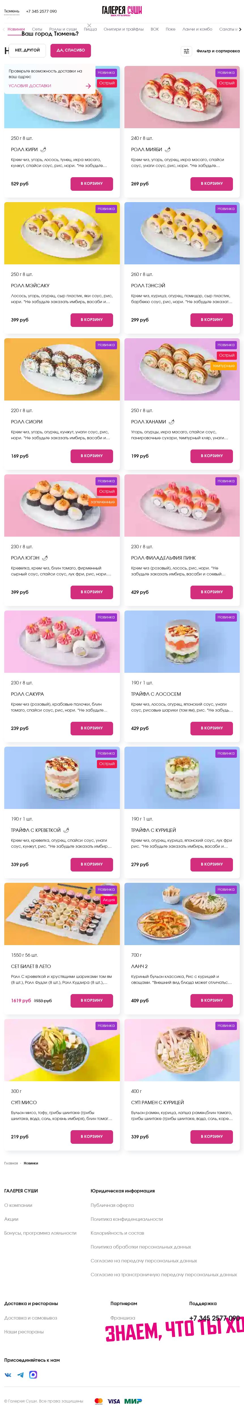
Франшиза (123, 1318)
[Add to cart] (92, 184)
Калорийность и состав (117, 1233)
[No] (27, 50)
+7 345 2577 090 (41, 12)
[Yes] (70, 50)
